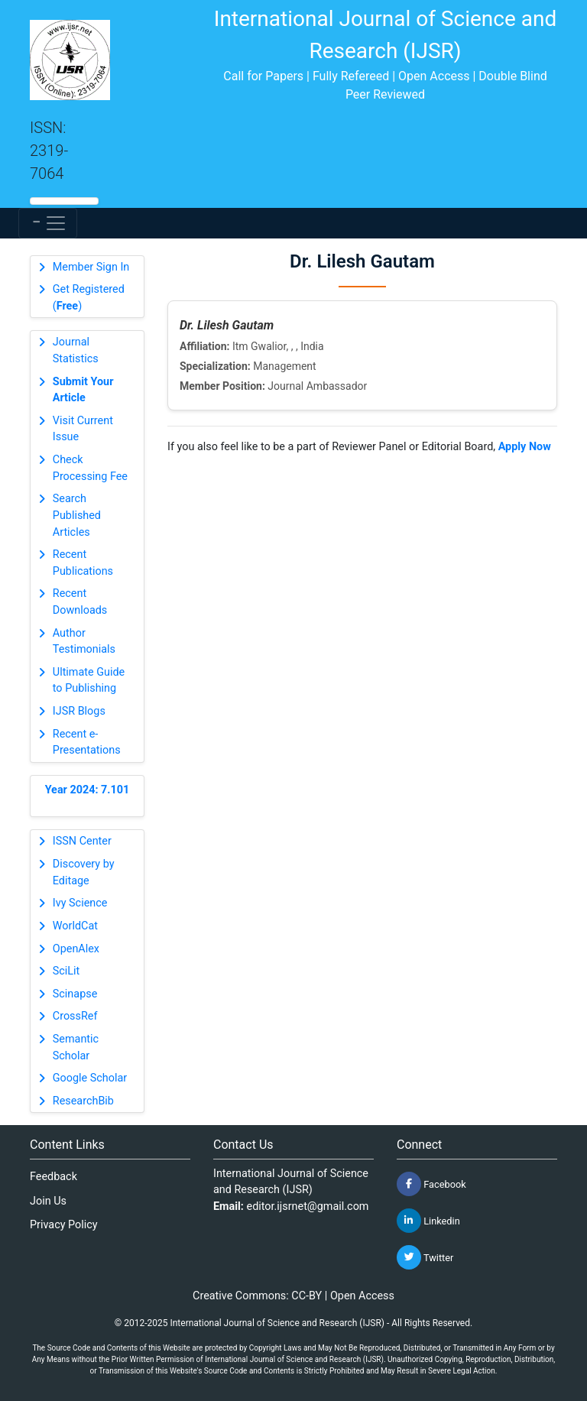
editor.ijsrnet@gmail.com (308, 1206)
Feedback (53, 1176)
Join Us (48, 1201)
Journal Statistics (76, 350)
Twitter (425, 1257)
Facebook (431, 1184)
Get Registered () (89, 298)
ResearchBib (83, 1101)
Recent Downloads (80, 602)
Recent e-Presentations (87, 742)
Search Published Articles (77, 515)
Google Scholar (90, 1078)
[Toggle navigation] (47, 223)
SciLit (66, 971)
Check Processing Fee (90, 468)
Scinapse (75, 994)
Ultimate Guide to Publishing (89, 681)
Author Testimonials (84, 642)
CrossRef (75, 1016)
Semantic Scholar (76, 1047)
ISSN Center (82, 841)
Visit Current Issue (83, 429)
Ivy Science (80, 903)
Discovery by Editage (84, 872)
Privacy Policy (64, 1224)
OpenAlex (76, 948)
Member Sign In (91, 267)
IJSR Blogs (79, 711)
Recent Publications (83, 563)
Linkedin (428, 1220)
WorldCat (75, 925)
